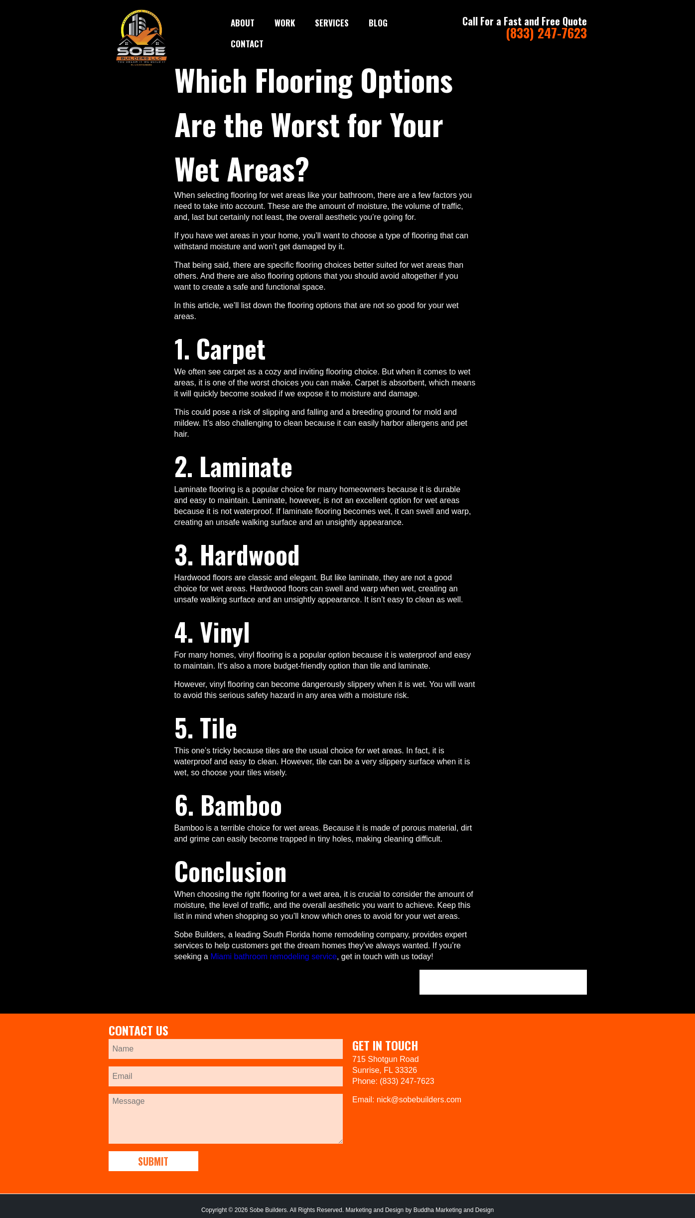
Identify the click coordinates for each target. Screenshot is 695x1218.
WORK (285, 22)
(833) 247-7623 (546, 33)
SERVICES (332, 22)
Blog (378, 22)
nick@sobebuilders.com (419, 1099)
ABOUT (243, 22)
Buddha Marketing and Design (454, 1210)
